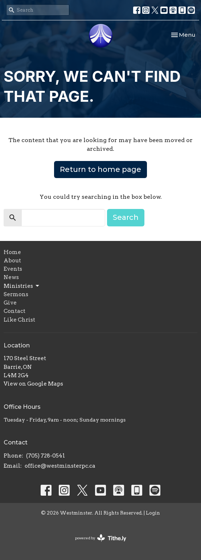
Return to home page (100, 169)
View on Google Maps (33, 383)
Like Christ (19, 320)
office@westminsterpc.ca (60, 466)
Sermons (16, 294)
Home (12, 252)
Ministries (22, 286)
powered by (100, 538)
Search (126, 217)
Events (13, 269)
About (12, 260)
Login (153, 513)
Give (10, 302)
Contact (14, 311)
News (11, 277)
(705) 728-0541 (45, 455)
